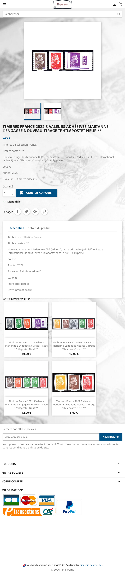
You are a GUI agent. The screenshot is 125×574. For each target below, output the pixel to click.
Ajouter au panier (36, 193)
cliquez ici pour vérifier (91, 565)
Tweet (26, 211)
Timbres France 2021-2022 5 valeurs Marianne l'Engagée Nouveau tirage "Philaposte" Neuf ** (74, 346)
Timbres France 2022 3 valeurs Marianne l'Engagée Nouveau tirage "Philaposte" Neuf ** (74, 405)
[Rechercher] (62, 13)
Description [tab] (16, 228)
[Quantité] (7, 193)
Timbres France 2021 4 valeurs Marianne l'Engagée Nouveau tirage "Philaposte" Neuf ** (26, 346)
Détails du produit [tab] (39, 228)
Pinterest (44, 211)
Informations (12, 490)
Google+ (35, 211)
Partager (17, 211)
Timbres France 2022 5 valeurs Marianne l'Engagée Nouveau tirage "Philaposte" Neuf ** (26, 405)
